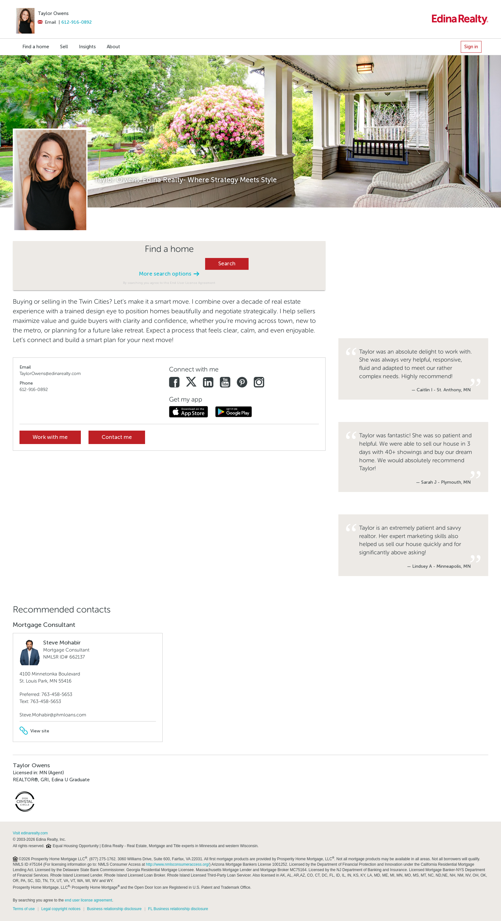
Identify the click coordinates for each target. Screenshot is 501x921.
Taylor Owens (53, 13)
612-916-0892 (76, 22)
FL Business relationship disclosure (178, 909)
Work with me (50, 437)
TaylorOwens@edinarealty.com (50, 373)
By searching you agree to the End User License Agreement (169, 283)
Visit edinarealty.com (30, 833)
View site (34, 731)
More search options (169, 274)
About (113, 46)
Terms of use (24, 909)
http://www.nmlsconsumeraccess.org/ (177, 864)
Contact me (117, 437)
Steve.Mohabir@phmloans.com (52, 714)
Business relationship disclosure (114, 909)
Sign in (471, 46)
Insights (87, 46)
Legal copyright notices (61, 909)
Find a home (35, 46)
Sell (64, 46)
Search (226, 264)
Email (47, 22)
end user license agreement (88, 900)
